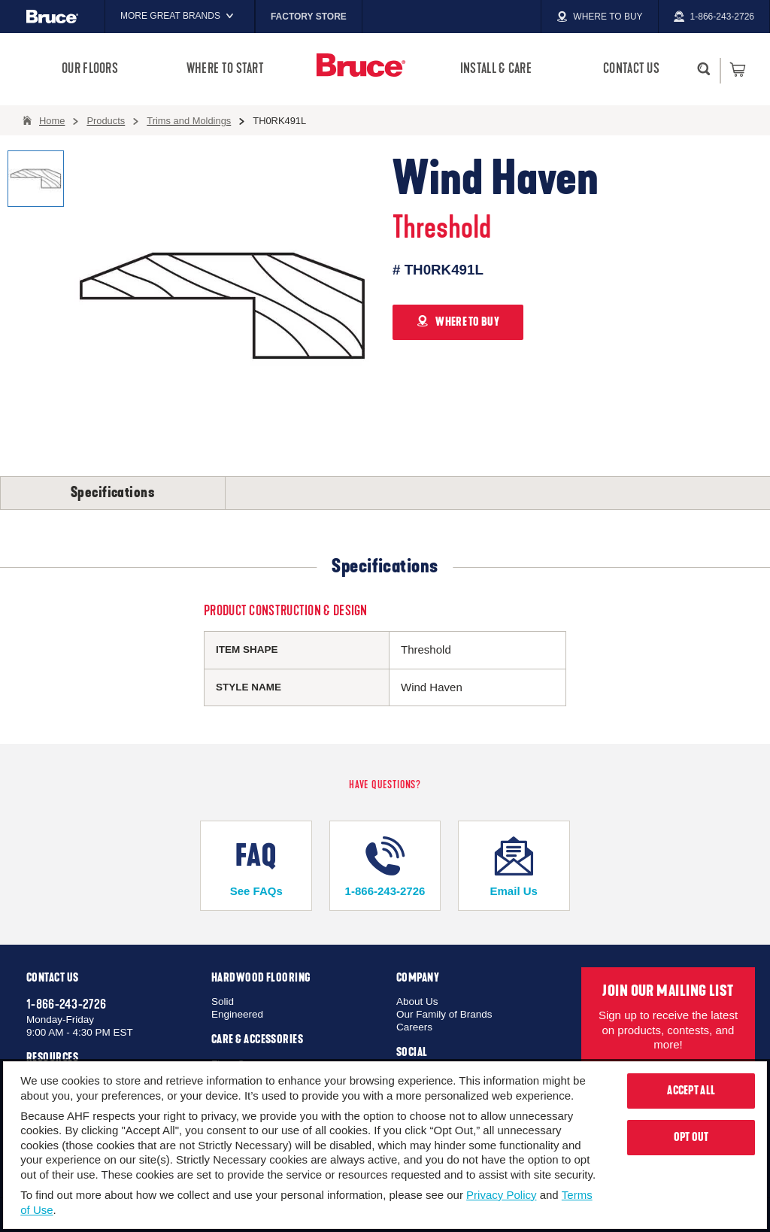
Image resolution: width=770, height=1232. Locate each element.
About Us (417, 1001)
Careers (414, 1027)
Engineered (237, 1014)
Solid (222, 1001)
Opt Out (691, 1137)
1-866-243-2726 (385, 866)
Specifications (113, 492)
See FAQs (256, 866)
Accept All (691, 1090)
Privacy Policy (501, 1194)
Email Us (513, 866)
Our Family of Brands (444, 1014)
